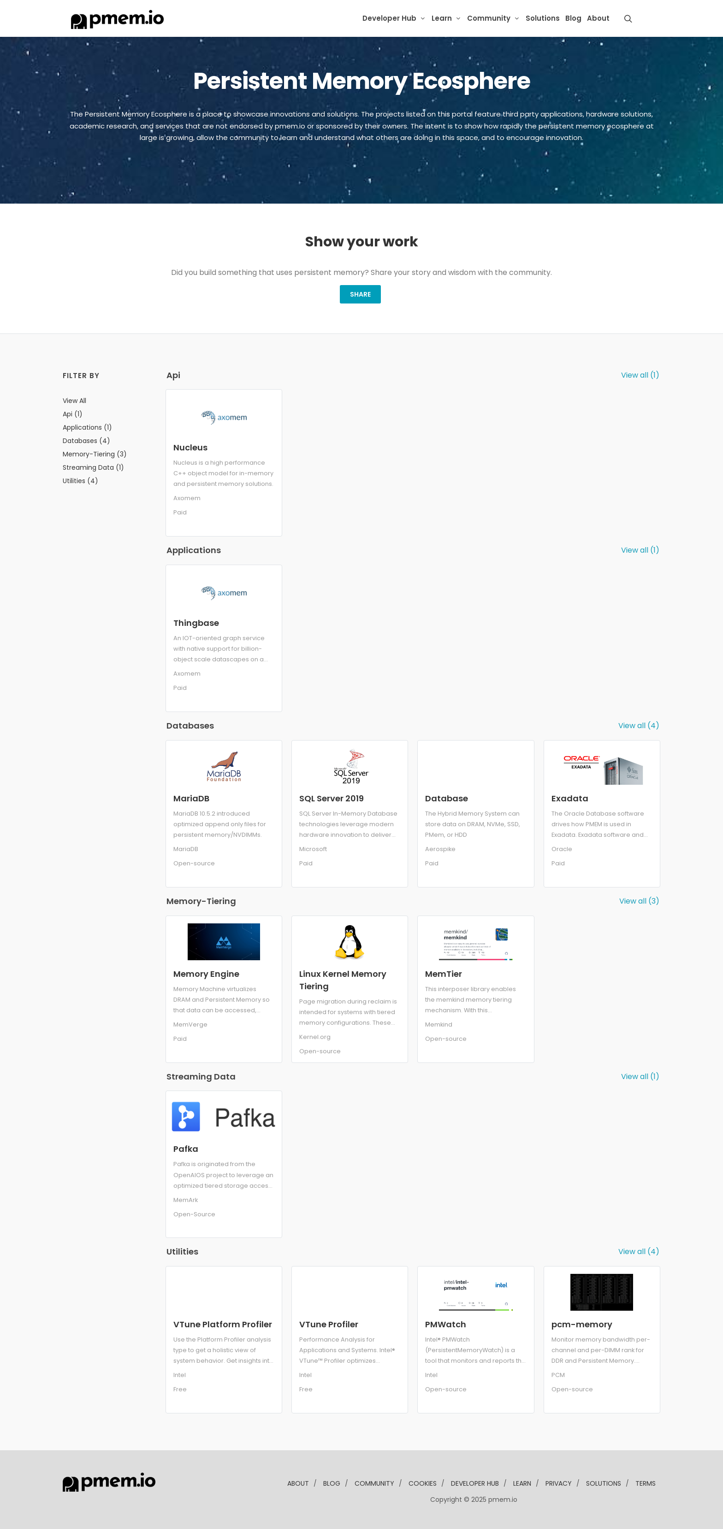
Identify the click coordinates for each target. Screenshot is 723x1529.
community (374, 1483)
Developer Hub (389, 18)
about (298, 1483)
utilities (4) (80, 480)
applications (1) (87, 427)
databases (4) (86, 440)
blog (331, 1483)
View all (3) (639, 901)
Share (360, 294)
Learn (442, 18)
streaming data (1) (93, 467)
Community (488, 18)
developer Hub (475, 1483)
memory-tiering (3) (95, 454)
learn (522, 1483)
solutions (603, 1483)
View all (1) (640, 375)
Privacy (558, 1483)
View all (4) (638, 725)
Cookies (423, 1483)
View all (74, 400)
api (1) (73, 414)
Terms (645, 1483)
